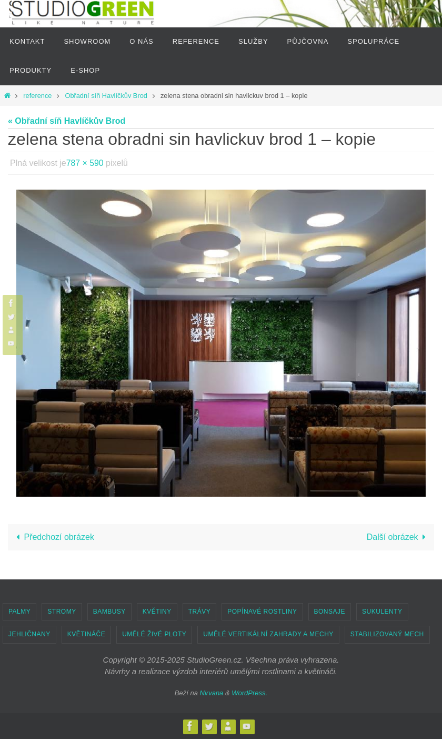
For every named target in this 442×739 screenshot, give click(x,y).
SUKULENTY (382, 611)
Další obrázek (398, 537)
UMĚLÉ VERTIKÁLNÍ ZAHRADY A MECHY (268, 634)
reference (37, 96)
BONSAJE (330, 611)
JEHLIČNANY (29, 634)
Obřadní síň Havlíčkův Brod (106, 96)
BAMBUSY (109, 611)
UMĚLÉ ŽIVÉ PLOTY (154, 634)
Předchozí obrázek (53, 537)
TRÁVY (199, 611)
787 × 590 (85, 163)
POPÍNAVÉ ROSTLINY (262, 611)
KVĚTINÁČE (86, 634)
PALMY (19, 611)
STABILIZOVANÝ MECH (387, 634)
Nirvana (212, 693)
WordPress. (249, 693)
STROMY (61, 611)
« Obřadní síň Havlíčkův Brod (66, 120)
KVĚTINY (157, 611)
